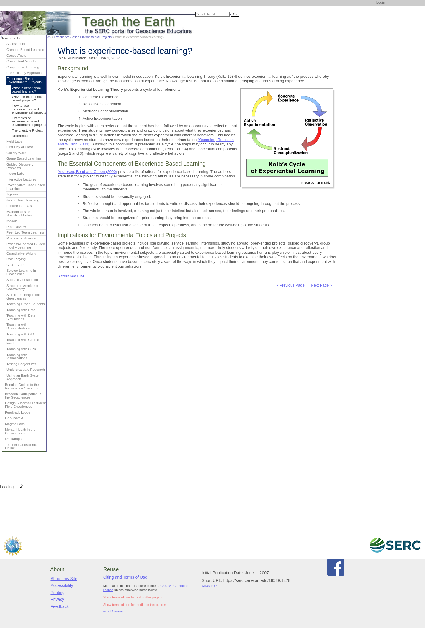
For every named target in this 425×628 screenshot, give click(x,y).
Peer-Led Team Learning (25, 232)
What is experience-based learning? (27, 89)
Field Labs (14, 141)
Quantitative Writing (21, 253)
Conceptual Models (21, 61)
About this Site (63, 578)
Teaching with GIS (20, 334)
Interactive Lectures (21, 179)
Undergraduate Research (25, 369)
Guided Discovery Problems (19, 166)
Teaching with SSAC (21, 349)
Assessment (15, 44)
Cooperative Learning (22, 67)
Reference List (71, 276)
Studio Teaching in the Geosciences (23, 296)
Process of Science (21, 238)
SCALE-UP (15, 265)
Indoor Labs (15, 173)
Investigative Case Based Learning (25, 186)
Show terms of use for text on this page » (132, 597)
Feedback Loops (17, 412)
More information (113, 611)
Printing (57, 592)
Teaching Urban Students (25, 304)
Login (380, 2)
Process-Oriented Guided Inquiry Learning (25, 245)
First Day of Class (19, 147)
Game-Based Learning (23, 158)
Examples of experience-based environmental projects (29, 121)
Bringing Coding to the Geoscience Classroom (22, 386)
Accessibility (61, 585)
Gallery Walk (16, 153)
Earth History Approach (24, 73)
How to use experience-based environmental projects (29, 109)
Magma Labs (15, 424)
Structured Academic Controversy (22, 287)
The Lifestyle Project (27, 130)
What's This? (209, 585)
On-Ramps (13, 439)
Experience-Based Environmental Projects (83, 37)
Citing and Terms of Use (125, 577)
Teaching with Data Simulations (20, 317)
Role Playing (16, 259)
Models (11, 221)
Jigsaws (12, 194)
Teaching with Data (20, 310)
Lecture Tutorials (19, 206)
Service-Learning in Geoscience (21, 272)
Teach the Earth (13, 38)
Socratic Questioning (22, 279)
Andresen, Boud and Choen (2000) (87, 171)
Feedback (59, 606)
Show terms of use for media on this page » (134, 604)
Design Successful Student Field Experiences (25, 404)
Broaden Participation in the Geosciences (23, 395)
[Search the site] (212, 14)
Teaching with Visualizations (16, 356)
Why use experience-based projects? (28, 98)
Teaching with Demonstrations (18, 326)
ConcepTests (16, 55)
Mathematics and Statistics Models (19, 213)
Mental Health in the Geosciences (20, 431)
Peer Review (16, 227)
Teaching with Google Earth (22, 341)
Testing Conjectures (21, 364)
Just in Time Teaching (22, 200)
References (20, 135)
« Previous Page (290, 285)
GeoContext (14, 418)
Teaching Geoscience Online (21, 446)
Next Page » (321, 285)
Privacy (57, 599)
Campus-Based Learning (25, 49)
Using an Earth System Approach (23, 377)
